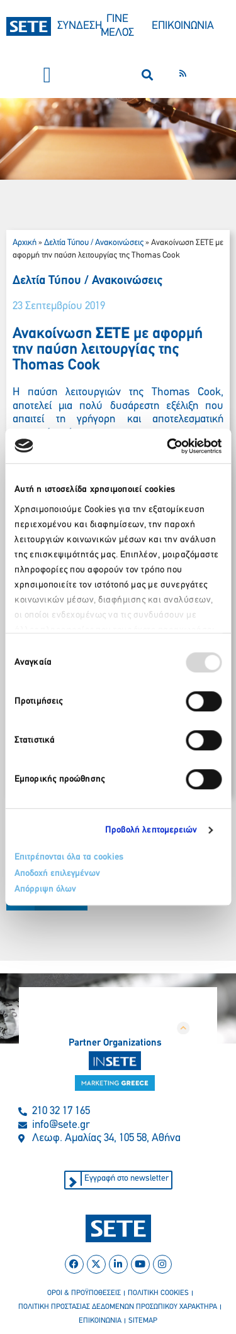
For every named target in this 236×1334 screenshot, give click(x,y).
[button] (47, 75)
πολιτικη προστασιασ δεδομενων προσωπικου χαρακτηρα (117, 1307)
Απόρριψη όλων (45, 889)
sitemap (142, 1321)
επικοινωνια (100, 1321)
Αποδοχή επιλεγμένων (57, 873)
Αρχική (25, 243)
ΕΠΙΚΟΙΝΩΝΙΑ (183, 26)
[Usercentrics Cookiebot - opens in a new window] (168, 446)
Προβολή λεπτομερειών (151, 830)
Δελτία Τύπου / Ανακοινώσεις (93, 243)
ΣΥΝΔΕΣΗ (79, 26)
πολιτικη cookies (158, 1293)
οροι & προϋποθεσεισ (84, 1293)
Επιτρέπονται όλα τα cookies (68, 857)
